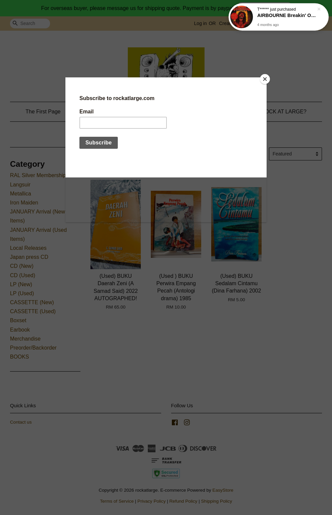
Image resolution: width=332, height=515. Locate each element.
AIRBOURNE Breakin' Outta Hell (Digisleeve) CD (286, 13)
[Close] (265, 79)
